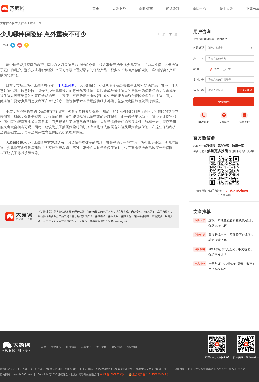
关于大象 (226, 8)
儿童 (30, 23)
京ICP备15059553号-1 (113, 374)
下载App (252, 8)
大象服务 (119, 8)
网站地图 (131, 346)
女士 (230, 69)
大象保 (4, 23)
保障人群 (18, 23)
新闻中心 (199, 8)
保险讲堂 (116, 346)
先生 (216, 69)
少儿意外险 (66, 85)
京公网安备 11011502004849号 (150, 374)
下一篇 (173, 34)
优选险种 (173, 8)
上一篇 (161, 34)
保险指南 (146, 8)
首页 (95, 8)
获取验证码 (245, 90)
